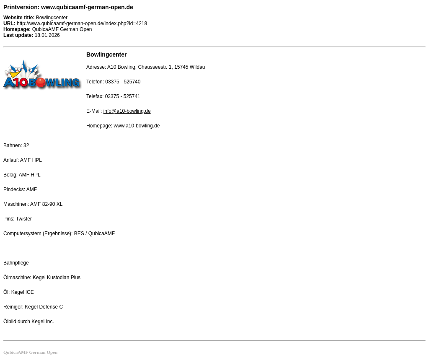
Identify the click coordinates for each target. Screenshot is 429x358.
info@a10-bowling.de (127, 111)
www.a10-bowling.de (137, 126)
